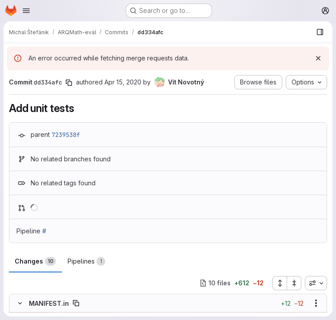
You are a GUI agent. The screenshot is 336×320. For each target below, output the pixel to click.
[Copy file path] (76, 303)
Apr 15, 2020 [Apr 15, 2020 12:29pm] (122, 82)
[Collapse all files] (294, 283)
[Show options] (316, 303)
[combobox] (316, 283)
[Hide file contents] (20, 303)
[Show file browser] (320, 32)
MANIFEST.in (49, 303)
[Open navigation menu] (26, 11)
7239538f (66, 135)
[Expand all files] (279, 283)
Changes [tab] (35, 261)
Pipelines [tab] (86, 261)
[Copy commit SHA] (69, 82)
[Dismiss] (318, 58)
